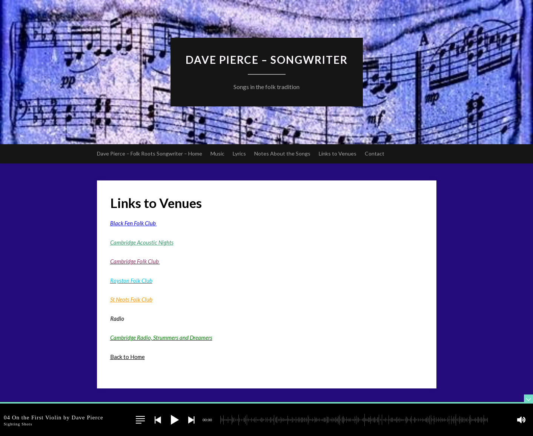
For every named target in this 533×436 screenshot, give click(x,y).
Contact (374, 153)
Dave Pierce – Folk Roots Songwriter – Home (149, 153)
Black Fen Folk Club (133, 223)
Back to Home (127, 356)
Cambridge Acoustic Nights (142, 242)
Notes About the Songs (282, 153)
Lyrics (239, 153)
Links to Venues (337, 153)
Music (217, 153)
